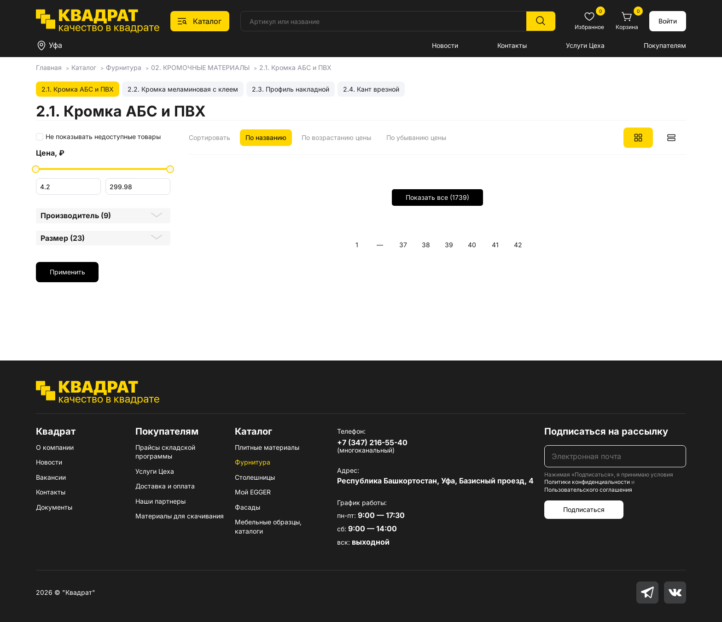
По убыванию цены (416, 137)
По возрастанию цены (336, 137)
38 (426, 245)
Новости (445, 45)
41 (495, 245)
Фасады (247, 507)
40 (472, 245)
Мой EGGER (253, 492)
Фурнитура (252, 462)
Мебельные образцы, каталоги (268, 526)
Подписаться (584, 509)
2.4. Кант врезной (371, 89)
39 (449, 245)
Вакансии (51, 477)
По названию (265, 137)
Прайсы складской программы (165, 451)
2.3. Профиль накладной (290, 89)
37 (403, 245)
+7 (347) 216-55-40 (372, 442)
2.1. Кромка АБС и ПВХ (77, 89)
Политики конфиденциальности (587, 481)
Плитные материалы (267, 447)
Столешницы (255, 477)
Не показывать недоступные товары (103, 136)
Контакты (512, 45)
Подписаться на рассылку (606, 431)
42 (518, 245)
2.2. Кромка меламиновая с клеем (183, 89)
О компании (55, 447)
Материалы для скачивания (179, 516)
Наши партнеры (160, 501)
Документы (54, 507)
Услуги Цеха (585, 45)
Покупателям (665, 45)
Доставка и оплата (165, 486)
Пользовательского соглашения (588, 489)
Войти (667, 21)
